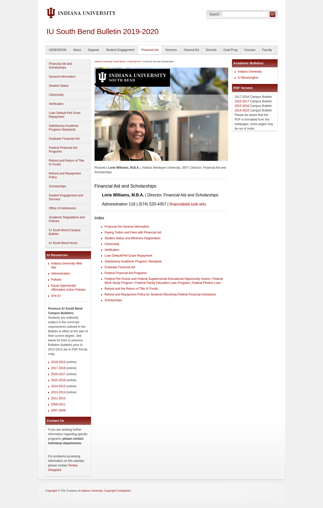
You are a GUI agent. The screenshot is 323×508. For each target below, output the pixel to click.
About (77, 50)
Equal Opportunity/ (63, 285)
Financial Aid (149, 50)
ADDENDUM (57, 50)
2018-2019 (58, 362)
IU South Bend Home (63, 243)
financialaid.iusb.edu (187, 204)
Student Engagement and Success (66, 197)
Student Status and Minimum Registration (132, 238)
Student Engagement (120, 50)
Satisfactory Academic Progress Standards (64, 127)
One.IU (56, 295)
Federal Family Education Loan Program (162, 283)
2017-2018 (58, 368)
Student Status (59, 85)
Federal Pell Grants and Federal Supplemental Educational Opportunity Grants (157, 279)
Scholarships (57, 186)
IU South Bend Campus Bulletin (65, 232)
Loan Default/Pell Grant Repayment (128, 255)
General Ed (191, 50)
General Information (62, 76)
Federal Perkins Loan (206, 283)
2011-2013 (58, 398)
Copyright (51, 490)
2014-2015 (58, 386)
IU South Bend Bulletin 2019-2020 (103, 31)
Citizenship (56, 95)
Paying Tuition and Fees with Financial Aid (133, 232)
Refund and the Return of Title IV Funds (131, 288)
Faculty (267, 50)
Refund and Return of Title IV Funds (66, 162)
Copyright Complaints (117, 490)
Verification (56, 104)
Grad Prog (230, 50)
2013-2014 (58, 392)
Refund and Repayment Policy (65, 175)
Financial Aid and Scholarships (60, 65)
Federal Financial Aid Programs (63, 149)
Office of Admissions (62, 208)
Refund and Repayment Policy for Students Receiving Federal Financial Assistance (160, 294)
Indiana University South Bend (110, 61)
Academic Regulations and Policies (67, 219)
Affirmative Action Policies (68, 289)
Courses (249, 50)
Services (171, 50)
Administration (60, 273)
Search (214, 14)
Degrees (93, 50)
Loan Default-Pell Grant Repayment (64, 114)
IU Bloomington (248, 77)
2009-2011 (58, 404)
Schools (211, 50)
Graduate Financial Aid (64, 138)
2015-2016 (58, 380)
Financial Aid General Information (127, 226)
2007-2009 (58, 410)
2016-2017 (58, 374)
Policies (56, 279)
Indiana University (250, 71)
